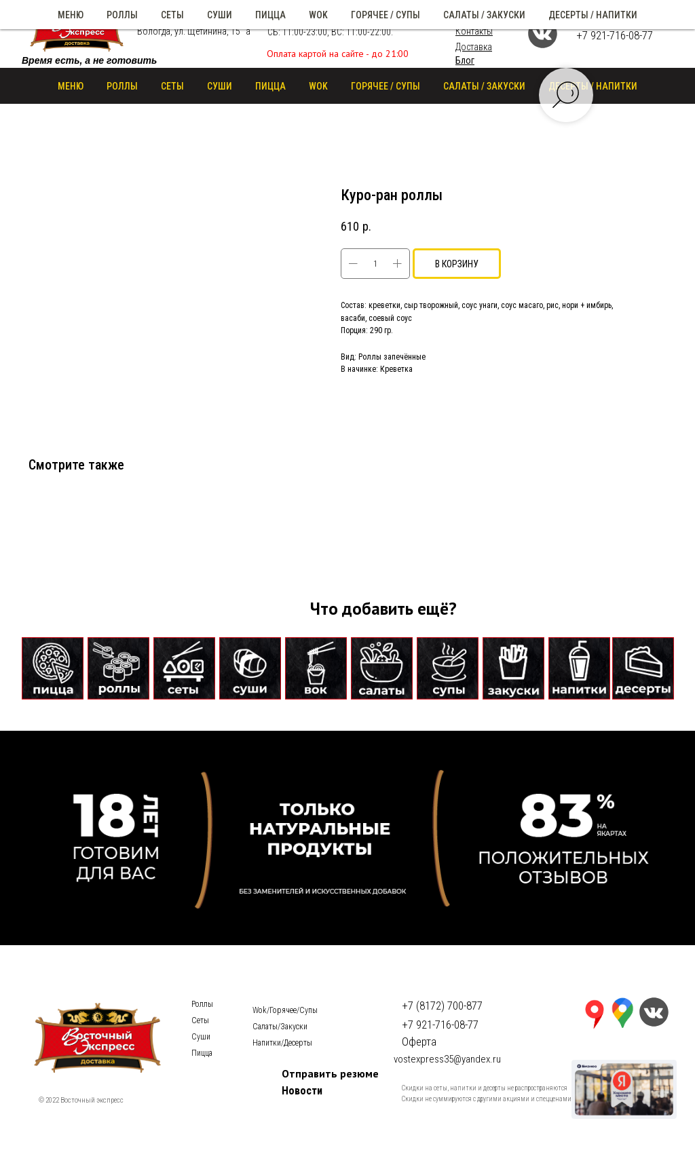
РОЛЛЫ (122, 86)
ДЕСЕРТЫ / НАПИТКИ (592, 86)
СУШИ (219, 86)
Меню (70, 86)
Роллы (202, 1004)
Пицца (201, 1053)
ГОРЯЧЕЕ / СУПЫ (385, 86)
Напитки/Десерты (282, 1043)
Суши (200, 1037)
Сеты (200, 1020)
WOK (318, 86)
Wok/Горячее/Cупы (285, 1010)
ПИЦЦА (270, 86)
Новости (302, 1090)
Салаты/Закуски (279, 1026)
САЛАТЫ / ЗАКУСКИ (484, 86)
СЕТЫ (172, 86)
